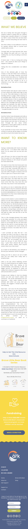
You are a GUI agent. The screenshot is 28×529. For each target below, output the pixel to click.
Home (3, 478)
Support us (4, 488)
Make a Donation (14, 433)
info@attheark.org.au (7, 317)
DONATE (14, 18)
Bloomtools (17, 525)
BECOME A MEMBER (6, 473)
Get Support (4, 483)
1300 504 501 (15, 11)
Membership (21, 18)
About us (3, 481)
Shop (16, 481)
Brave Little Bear (20, 478)
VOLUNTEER (7, 18)
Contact (3, 490)
